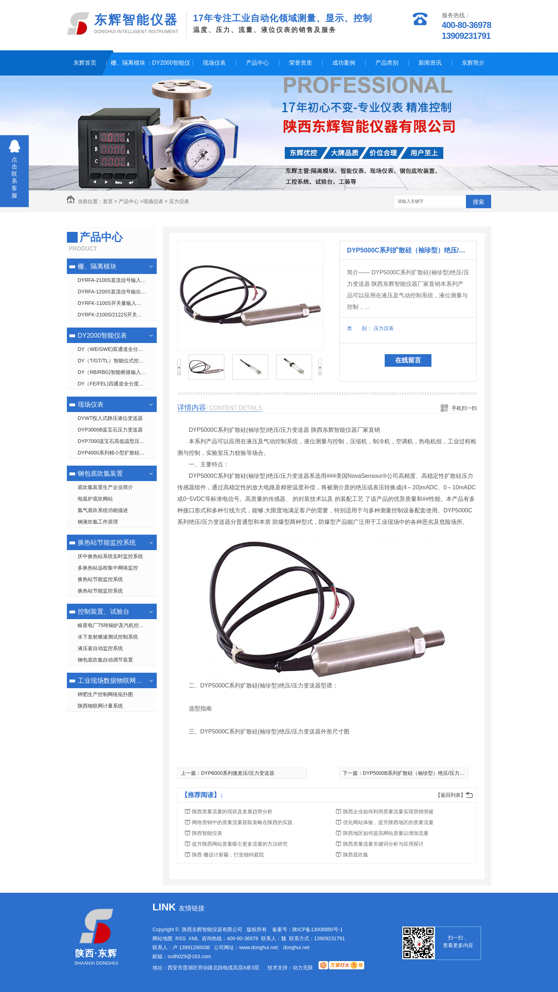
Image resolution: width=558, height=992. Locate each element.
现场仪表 (214, 63)
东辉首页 (84, 63)
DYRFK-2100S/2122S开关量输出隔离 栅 (117, 314)
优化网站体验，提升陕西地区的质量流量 (388, 822)
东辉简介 (473, 63)
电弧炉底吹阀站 (95, 499)
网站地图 (162, 938)
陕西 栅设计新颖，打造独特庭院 (228, 855)
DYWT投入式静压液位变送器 (110, 418)
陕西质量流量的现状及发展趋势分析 (232, 811)
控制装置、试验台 (103, 611)
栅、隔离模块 (128, 63)
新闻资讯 (430, 63)
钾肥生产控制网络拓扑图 (105, 694)
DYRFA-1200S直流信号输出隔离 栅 (117, 291)
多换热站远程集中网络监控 (108, 568)
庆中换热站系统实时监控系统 (110, 556)
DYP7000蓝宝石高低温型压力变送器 (117, 441)
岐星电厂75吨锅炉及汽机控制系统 (116, 625)
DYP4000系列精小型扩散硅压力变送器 (117, 453)
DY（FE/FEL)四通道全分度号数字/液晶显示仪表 (117, 384)
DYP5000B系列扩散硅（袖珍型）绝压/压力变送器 (419, 773)
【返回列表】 (450, 795)
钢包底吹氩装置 (100, 473)
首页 (108, 201)
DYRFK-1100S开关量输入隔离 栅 (115, 303)
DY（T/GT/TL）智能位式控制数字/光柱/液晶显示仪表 (117, 361)
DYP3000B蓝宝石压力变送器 (110, 430)
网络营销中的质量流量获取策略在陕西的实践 (242, 822)
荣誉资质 (300, 63)
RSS (180, 938)
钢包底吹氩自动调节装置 (105, 660)
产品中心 (257, 63)
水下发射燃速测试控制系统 (108, 637)
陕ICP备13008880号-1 (317, 929)
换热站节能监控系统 (107, 542)
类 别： (359, 328)
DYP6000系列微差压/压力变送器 (237, 773)
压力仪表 (179, 201)
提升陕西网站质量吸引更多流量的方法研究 (240, 844)
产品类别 (386, 63)
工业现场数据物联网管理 (111, 680)
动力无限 (303, 967)
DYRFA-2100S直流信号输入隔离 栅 (117, 280)
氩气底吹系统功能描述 (103, 510)
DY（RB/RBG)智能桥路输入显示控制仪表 (117, 372)
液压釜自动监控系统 (100, 648)
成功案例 (343, 63)
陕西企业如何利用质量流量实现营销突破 (388, 811)
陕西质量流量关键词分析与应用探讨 (383, 844)
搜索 (478, 202)
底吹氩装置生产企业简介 (105, 487)
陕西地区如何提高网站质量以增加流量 (386, 833)
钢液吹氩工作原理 (98, 522)
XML (193, 938)
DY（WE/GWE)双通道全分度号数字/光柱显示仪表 (117, 349)
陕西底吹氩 (355, 855)
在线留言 (408, 360)
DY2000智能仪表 (171, 68)
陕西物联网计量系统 (100, 706)
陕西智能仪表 (207, 833)
